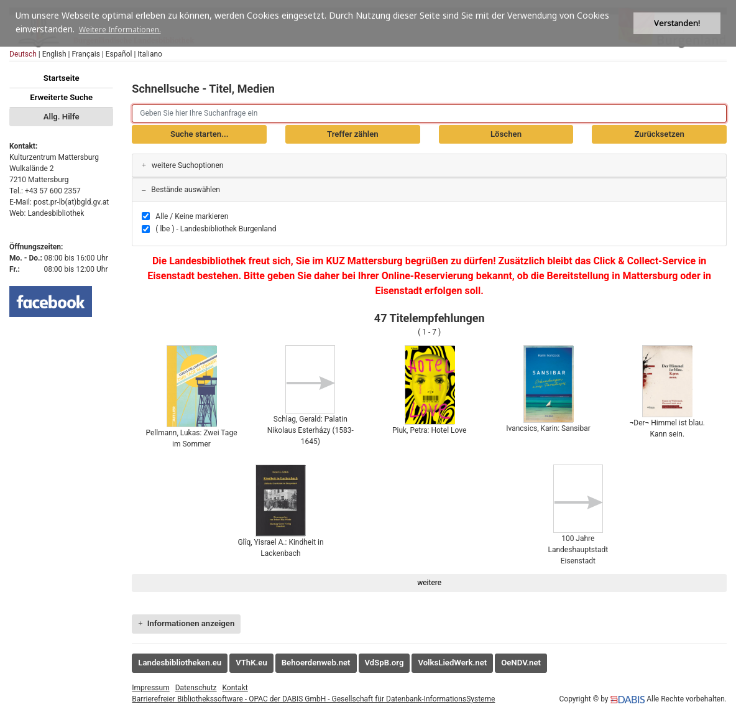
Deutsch (23, 54)
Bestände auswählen (181, 189)
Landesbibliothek (55, 213)
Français (85, 54)
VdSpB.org (384, 662)
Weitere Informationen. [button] (120, 29)
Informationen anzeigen (186, 623)
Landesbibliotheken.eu (179, 662)
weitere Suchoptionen (182, 165)
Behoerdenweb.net (316, 662)
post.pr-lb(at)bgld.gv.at (71, 202)
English (54, 54)
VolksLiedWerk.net (452, 662)
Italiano (149, 54)
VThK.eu (251, 662)
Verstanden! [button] (677, 23)
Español (119, 54)
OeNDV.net (521, 662)
